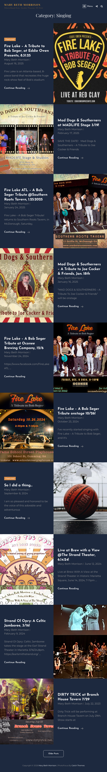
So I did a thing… (18, 485)
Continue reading (17, 88)
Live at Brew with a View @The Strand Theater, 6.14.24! (79, 555)
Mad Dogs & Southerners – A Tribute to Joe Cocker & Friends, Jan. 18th (79, 269)
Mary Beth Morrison (22, 4)
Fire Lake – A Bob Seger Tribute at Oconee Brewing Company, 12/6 (25, 343)
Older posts (53, 754)
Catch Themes (78, 765)
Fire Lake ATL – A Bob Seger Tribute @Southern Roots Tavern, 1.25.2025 (25, 194)
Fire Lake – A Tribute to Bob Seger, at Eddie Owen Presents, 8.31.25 (26, 50)
